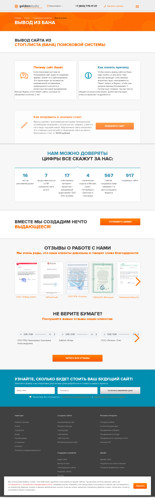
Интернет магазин (65, 427)
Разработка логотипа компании (113, 465)
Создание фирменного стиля (112, 469)
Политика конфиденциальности (28, 451)
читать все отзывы (77, 359)
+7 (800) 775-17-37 (86, 6)
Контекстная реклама (109, 427)
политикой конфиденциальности (76, 398)
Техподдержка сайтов (67, 469)
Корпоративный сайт (66, 423)
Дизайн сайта (105, 461)
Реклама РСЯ (105, 443)
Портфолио (19, 431)
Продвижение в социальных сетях (114, 439)
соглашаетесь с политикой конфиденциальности (30, 484)
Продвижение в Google (109, 435)
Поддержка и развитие (42, 18)
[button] (55, 6)
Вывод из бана (64, 465)
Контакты (18, 447)
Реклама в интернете (108, 417)
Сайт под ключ (63, 439)
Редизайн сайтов (64, 473)
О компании (19, 443)
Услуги (27, 18)
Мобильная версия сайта (68, 443)
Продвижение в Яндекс (109, 431)
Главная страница (22, 423)
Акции (17, 435)
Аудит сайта (62, 461)
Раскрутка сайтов (107, 423)
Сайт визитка (63, 435)
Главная (18, 18)
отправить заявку (120, 221)
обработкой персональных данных (109, 398)
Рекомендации (21, 439)
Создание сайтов (65, 417)
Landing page (63, 431)
